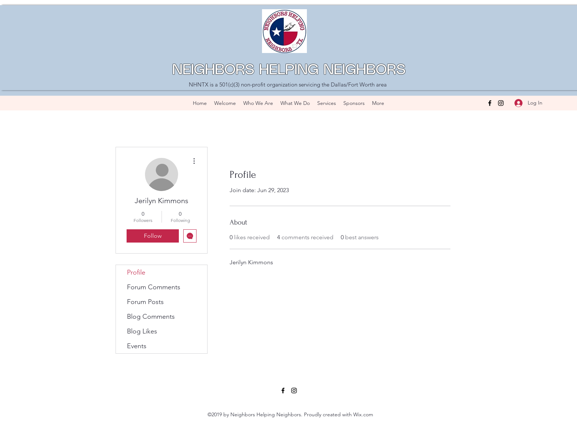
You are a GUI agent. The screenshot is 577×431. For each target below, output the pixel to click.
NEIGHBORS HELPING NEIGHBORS (289, 70)
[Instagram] (501, 103)
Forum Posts (145, 302)
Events (136, 346)
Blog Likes (142, 331)
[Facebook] (489, 103)
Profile (136, 272)
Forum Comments (153, 287)
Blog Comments (151, 316)
